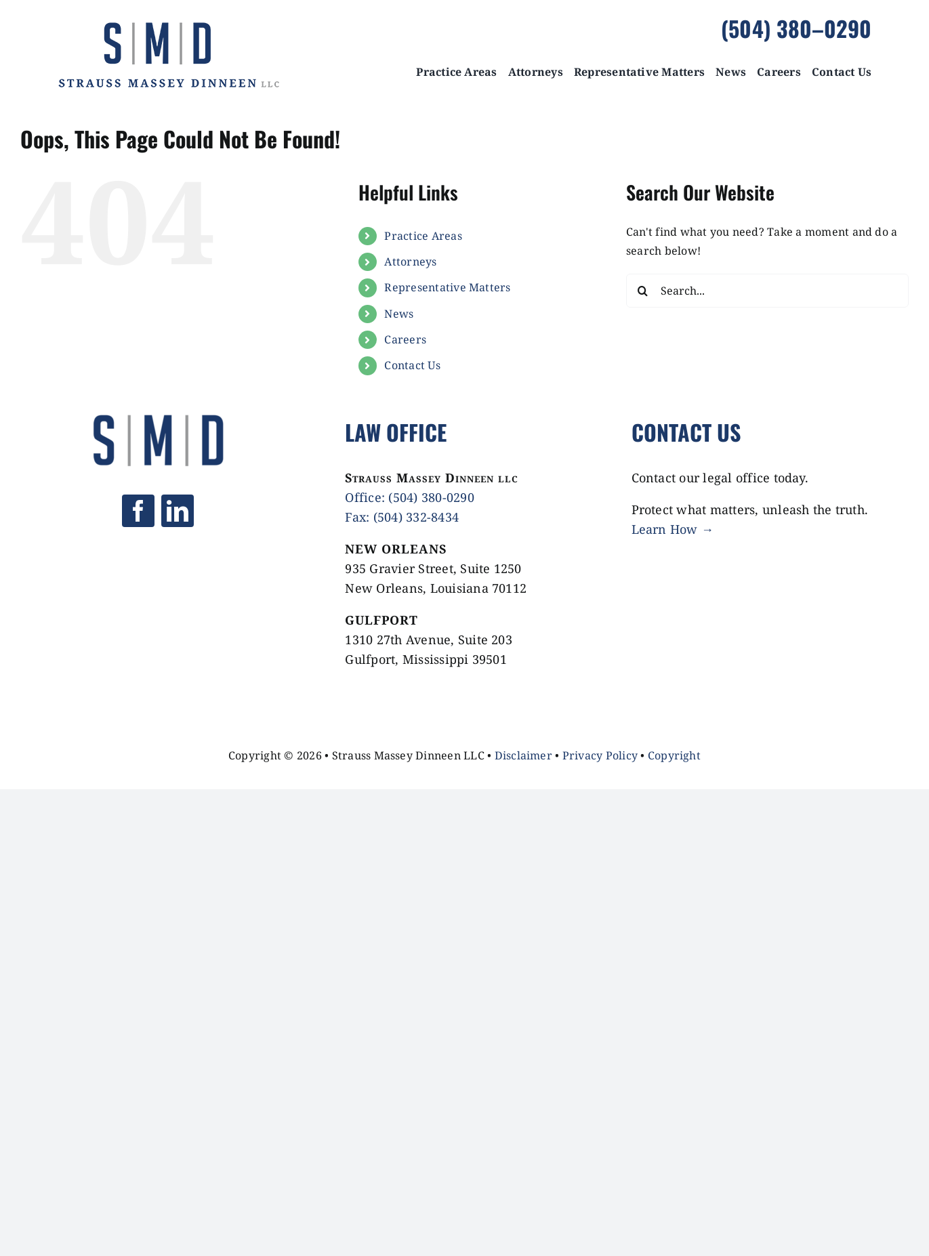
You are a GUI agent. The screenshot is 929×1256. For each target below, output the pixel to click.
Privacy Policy (600, 755)
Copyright (674, 755)
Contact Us (412, 365)
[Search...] (767, 291)
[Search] (643, 291)
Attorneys (410, 261)
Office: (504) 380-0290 (409, 497)
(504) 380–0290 (796, 28)
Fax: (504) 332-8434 (402, 517)
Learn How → (673, 529)
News (398, 313)
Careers (405, 339)
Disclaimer (523, 755)
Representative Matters (447, 287)
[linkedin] (177, 511)
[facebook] (138, 511)
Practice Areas (422, 235)
